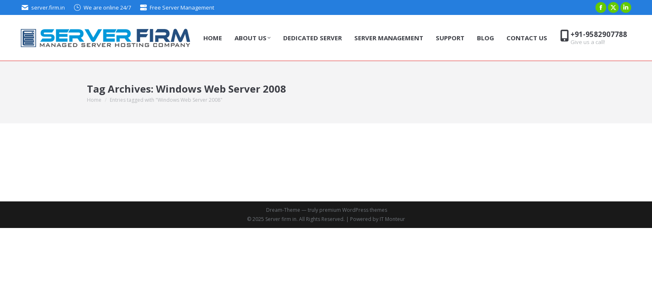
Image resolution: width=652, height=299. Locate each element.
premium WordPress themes (353, 209)
